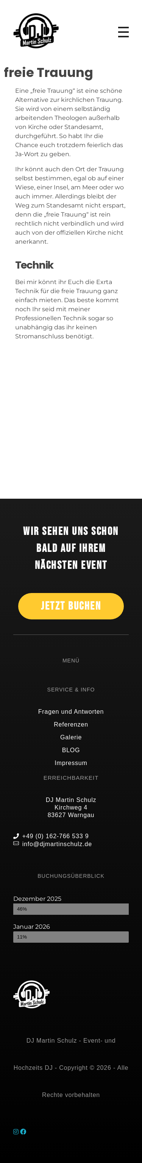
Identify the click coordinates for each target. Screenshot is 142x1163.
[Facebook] (23, 1131)
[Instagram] (16, 1131)
